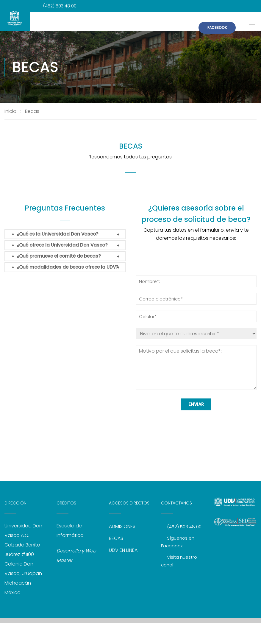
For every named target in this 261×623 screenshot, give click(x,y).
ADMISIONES (122, 526)
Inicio (10, 111)
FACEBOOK (217, 27)
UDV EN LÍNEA (123, 550)
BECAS (116, 538)
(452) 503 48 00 (184, 527)
